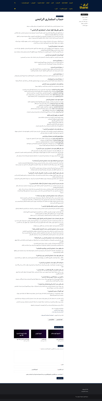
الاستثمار (58, 2)
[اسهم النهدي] (38, 334)
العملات (47, 2)
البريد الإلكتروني (60, 369)
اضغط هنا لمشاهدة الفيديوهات (47, 315)
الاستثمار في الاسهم (59, 16)
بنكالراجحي (51, 319)
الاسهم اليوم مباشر (59, 339)
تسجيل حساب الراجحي (58, 310)
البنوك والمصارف (25, 2)
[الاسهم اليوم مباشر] (55, 334)
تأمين (56, 8)
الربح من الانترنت (63, 8)
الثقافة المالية (64, 2)
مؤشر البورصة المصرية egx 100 (23, 339)
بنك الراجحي (59, 319)
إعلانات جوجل (84, 17)
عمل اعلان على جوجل (83, 21)
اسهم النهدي (44, 339)
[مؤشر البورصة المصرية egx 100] (21, 334)
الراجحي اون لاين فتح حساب (57, 312)
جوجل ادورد (85, 19)
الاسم (62, 364)
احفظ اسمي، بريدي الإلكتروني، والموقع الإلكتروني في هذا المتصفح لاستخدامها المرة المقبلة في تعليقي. (44, 374)
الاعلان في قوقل (84, 23)
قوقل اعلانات (84, 25)
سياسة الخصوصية (84, 391)
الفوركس (33, 2)
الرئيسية (71, 2)
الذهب (52, 2)
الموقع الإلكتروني (35, 369)
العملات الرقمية (41, 2)
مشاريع (71, 8)
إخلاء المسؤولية (85, 389)
